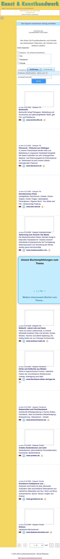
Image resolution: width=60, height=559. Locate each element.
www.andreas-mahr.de (35, 341)
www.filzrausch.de (34, 166)
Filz (21, 56)
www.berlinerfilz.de (34, 120)
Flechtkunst (24, 59)
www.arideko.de (33, 456)
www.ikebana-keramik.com (37, 532)
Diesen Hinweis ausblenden (30, 14)
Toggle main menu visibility (2, 17)
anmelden (52, 24)
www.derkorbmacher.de (36, 420)
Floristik (22, 63)
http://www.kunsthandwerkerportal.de (30, 558)
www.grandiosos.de (34, 499)
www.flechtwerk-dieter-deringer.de (40, 379)
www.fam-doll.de (33, 207)
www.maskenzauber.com (36, 250)
